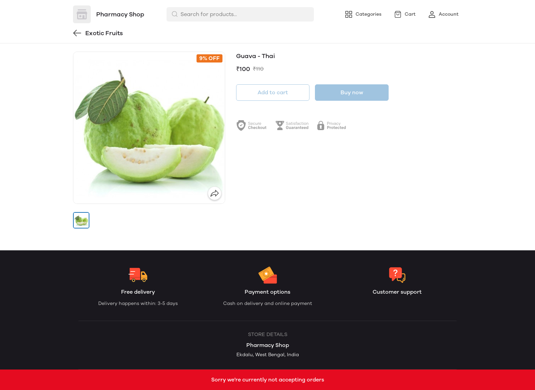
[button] (81, 220)
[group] (149, 128)
